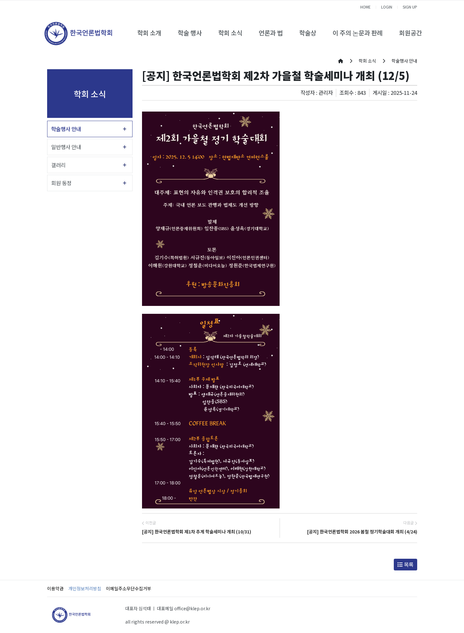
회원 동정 (61, 183)
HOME (365, 6)
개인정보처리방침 (84, 588)
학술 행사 (190, 32)
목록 (405, 564)
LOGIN (386, 6)
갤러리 (58, 165)
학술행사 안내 (66, 129)
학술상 (307, 32)
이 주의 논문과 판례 (358, 32)
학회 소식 (230, 32)
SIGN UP (410, 6)
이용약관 (55, 588)
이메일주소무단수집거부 (128, 588)
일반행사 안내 (66, 147)
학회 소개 (149, 32)
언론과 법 (271, 32)
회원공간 (410, 32)
